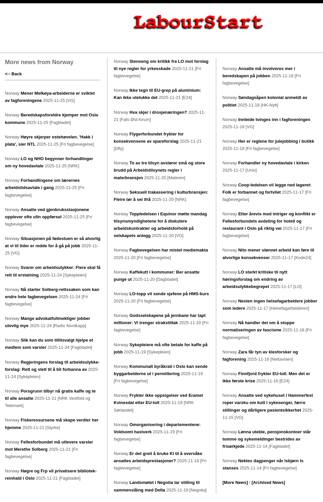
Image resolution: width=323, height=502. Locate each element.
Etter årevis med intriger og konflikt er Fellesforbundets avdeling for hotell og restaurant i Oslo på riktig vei (268, 221)
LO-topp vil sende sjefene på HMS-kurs (169, 293)
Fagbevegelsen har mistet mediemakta (169, 250)
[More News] (235, 482)
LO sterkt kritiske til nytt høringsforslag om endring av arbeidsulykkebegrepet (254, 279)
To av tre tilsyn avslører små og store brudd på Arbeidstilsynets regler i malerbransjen (159, 170)
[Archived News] (268, 482)
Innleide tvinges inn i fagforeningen (274, 119)
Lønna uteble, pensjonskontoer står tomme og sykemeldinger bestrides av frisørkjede (266, 439)
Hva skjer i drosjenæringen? (158, 112)
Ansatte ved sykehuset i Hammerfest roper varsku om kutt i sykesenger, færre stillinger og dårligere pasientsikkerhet (267, 402)
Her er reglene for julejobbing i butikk (276, 141)
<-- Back (13, 73)
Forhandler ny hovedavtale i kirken (273, 162)
